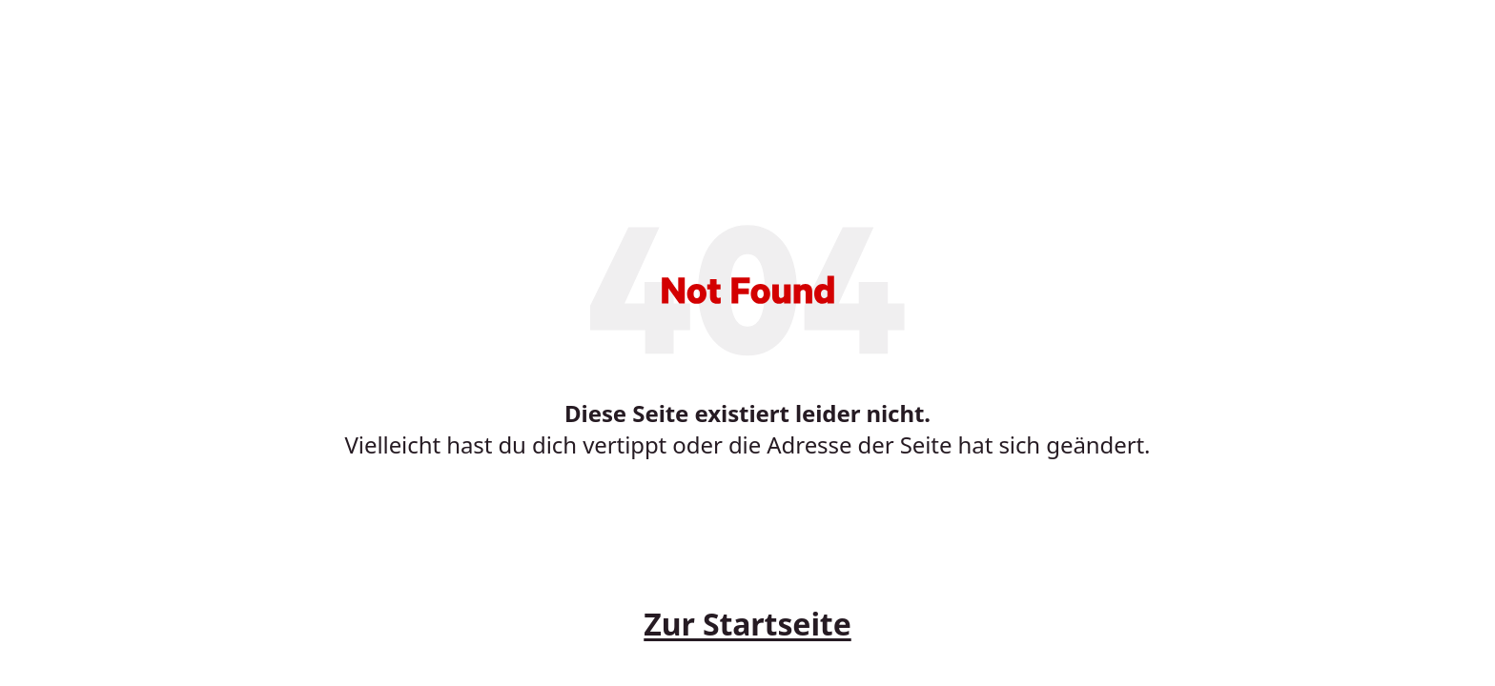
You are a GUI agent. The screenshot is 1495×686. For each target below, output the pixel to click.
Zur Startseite (747, 623)
